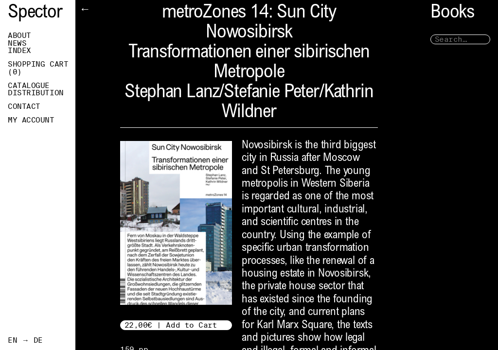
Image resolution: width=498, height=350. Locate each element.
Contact (24, 106)
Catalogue (29, 85)
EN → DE (25, 340)
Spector (35, 13)
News (17, 43)
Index (19, 50)
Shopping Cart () (38, 68)
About (19, 35)
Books (452, 13)
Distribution (36, 93)
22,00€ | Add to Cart (170, 325)
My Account (31, 120)
